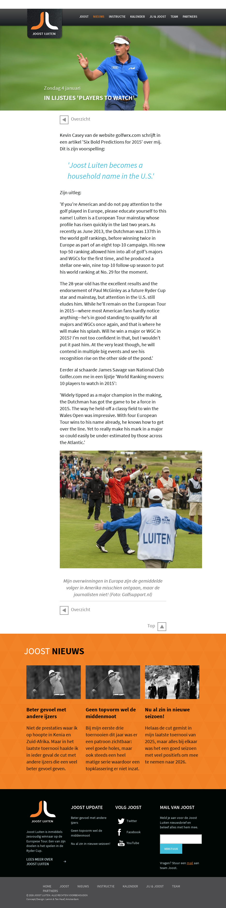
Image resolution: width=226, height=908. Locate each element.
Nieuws (98, 17)
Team (174, 17)
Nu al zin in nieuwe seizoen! (90, 843)
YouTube (133, 843)
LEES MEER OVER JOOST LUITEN (39, 861)
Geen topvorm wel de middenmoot (111, 713)
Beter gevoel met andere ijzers (46, 713)
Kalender (137, 17)
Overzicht (80, 119)
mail (190, 863)
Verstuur (171, 849)
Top (151, 626)
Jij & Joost (158, 17)
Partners (190, 17)
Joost (84, 17)
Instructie (117, 17)
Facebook (134, 832)
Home (47, 886)
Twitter (132, 821)
